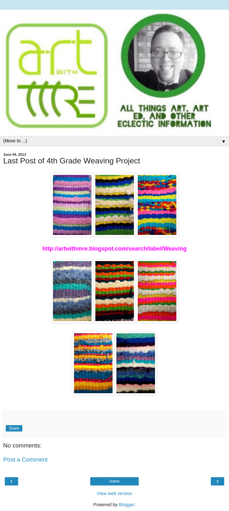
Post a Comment (25, 459)
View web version (114, 493)
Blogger (127, 504)
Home (114, 481)
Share (14, 428)
